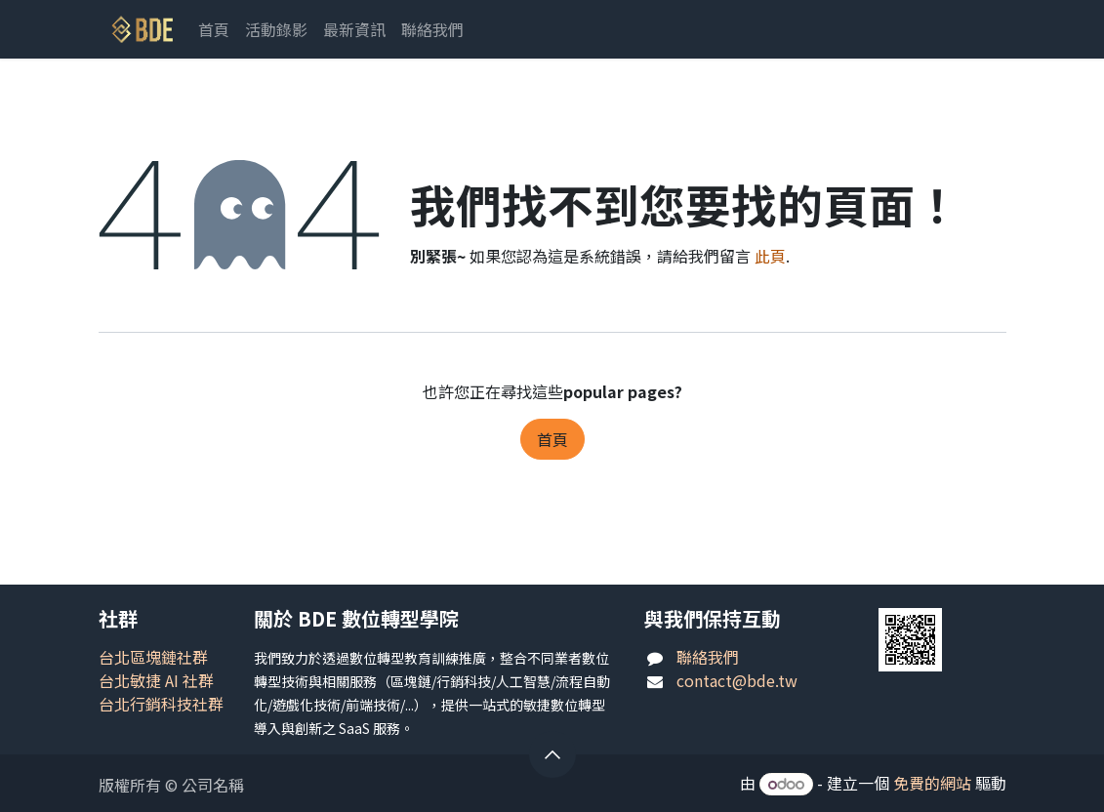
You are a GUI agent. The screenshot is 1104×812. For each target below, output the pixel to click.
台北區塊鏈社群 (153, 657)
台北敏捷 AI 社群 (156, 680)
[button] (552, 754)
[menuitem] (213, 29)
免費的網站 (932, 782)
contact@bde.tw (736, 680)
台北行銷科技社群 (161, 703)
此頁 (770, 255)
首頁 (552, 439)
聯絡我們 (707, 657)
